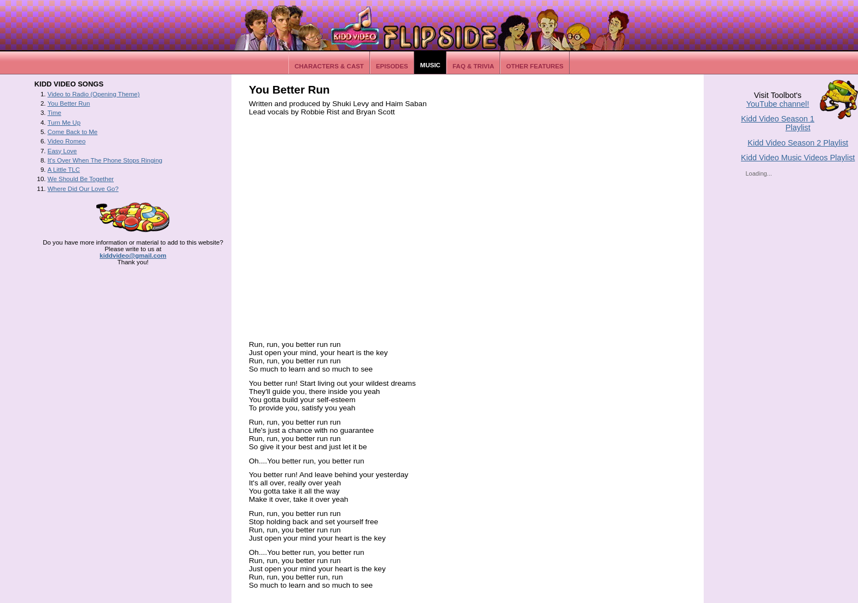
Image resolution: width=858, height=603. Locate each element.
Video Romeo (67, 141)
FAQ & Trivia (473, 66)
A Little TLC (64, 169)
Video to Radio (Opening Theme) (94, 94)
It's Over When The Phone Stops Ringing (105, 160)
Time (54, 112)
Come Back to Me (73, 132)
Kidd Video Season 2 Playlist (797, 142)
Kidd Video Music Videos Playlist (798, 157)
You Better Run (69, 103)
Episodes (392, 66)
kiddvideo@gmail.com (133, 255)
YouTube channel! (777, 104)
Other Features (535, 66)
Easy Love (62, 151)
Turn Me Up (64, 122)
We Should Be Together (81, 179)
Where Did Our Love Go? (83, 188)
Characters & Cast (329, 66)
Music (430, 65)
